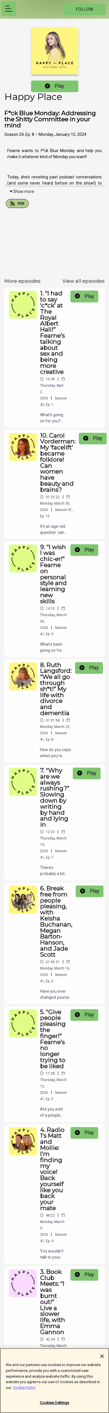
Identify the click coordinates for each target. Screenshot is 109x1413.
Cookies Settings (54, 1407)
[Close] (102, 1360)
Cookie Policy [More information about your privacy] (24, 1392)
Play (54, 86)
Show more (21, 191)
